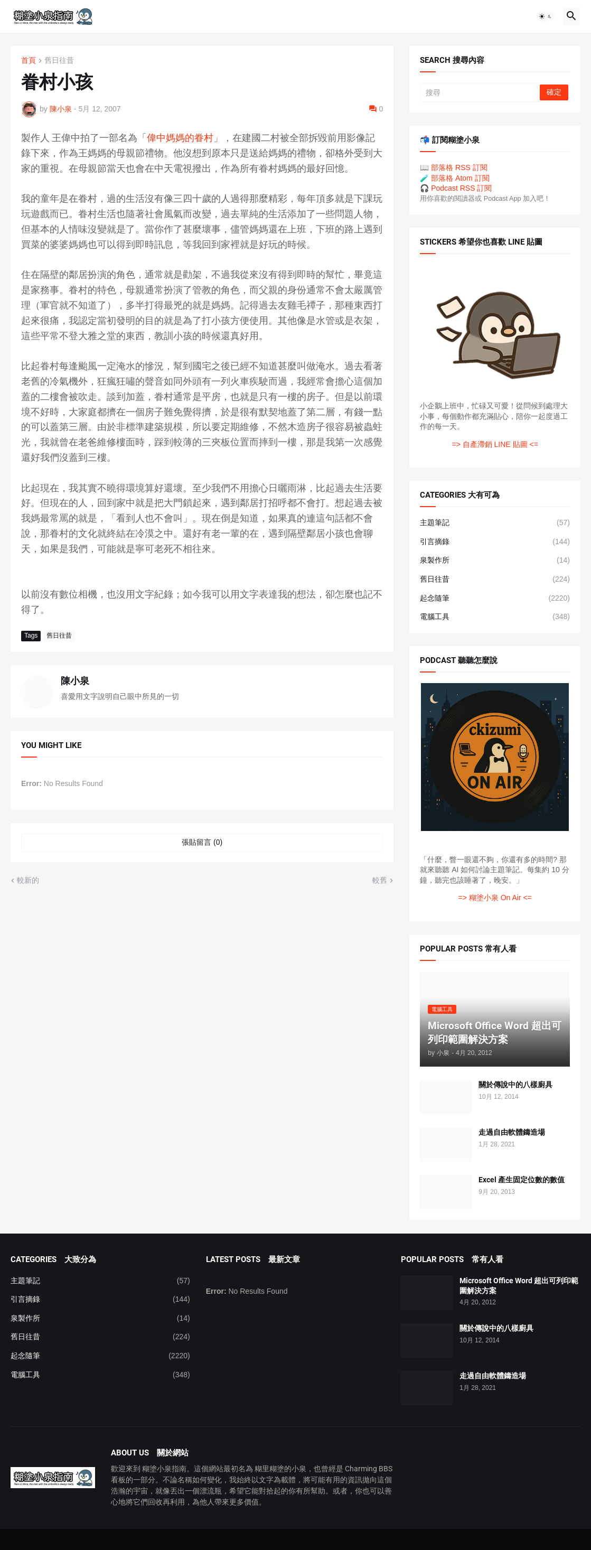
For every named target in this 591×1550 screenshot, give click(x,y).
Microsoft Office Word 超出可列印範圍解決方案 (518, 1285)
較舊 (379, 880)
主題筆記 (495, 523)
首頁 (28, 60)
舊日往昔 (59, 60)
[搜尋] (480, 92)
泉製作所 (495, 560)
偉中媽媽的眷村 (180, 137)
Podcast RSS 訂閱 (461, 188)
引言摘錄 (495, 542)
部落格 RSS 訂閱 (459, 167)
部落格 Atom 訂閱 (460, 178)
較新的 (28, 880)
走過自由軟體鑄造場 (512, 1132)
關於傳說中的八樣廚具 (515, 1084)
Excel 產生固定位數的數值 (522, 1179)
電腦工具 (495, 617)
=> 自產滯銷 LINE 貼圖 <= (495, 444)
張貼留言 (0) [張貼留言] (202, 842)
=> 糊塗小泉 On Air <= (495, 897)
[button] (546, 16)
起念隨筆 (495, 598)
